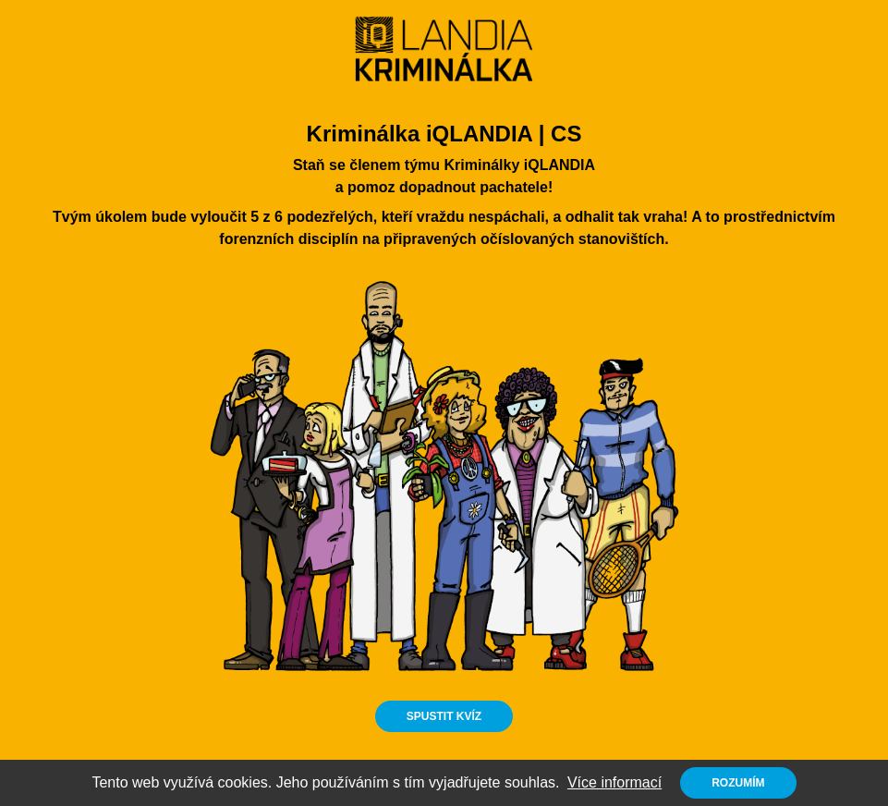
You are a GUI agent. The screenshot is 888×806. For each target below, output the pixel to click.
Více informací (614, 782)
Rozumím (738, 782)
